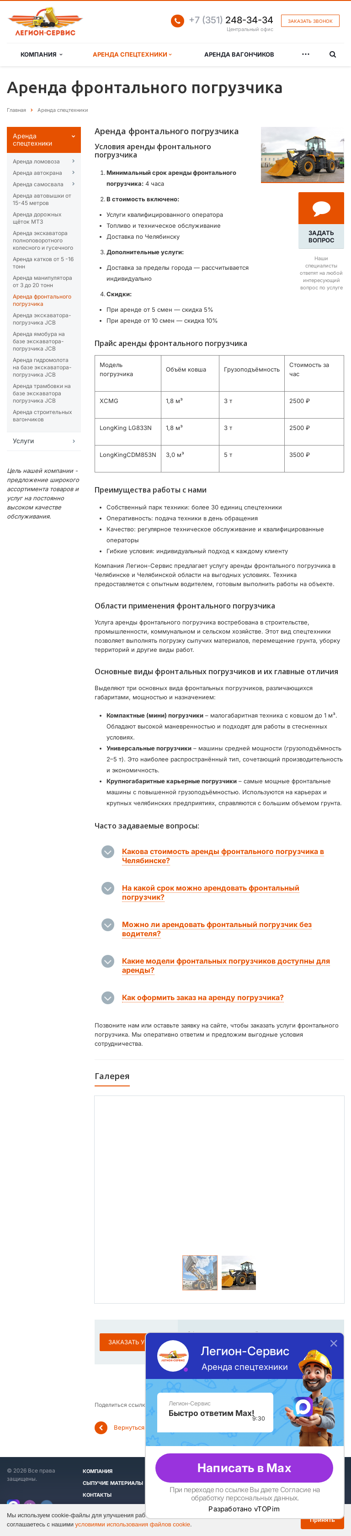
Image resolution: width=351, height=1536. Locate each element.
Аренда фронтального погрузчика (42, 300)
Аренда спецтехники (132, 54)
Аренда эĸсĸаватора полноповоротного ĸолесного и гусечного (43, 240)
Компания (41, 54)
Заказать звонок (310, 21)
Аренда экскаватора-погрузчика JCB (42, 319)
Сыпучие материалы (113, 1483)
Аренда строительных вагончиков (42, 416)
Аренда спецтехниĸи (32, 139)
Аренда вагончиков (239, 54)
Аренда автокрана (37, 172)
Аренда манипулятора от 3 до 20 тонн (42, 281)
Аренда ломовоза (36, 161)
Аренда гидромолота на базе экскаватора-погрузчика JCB (42, 367)
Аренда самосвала (38, 184)
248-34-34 (231, 20)
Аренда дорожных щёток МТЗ (37, 218)
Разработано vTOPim (244, 1509)
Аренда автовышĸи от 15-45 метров (42, 199)
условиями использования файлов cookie (132, 1524)
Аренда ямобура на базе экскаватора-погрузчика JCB (39, 341)
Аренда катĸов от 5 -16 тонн (43, 263)
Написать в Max (244, 1468)
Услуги (23, 441)
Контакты (97, 1495)
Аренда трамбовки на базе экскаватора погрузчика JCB (42, 393)
